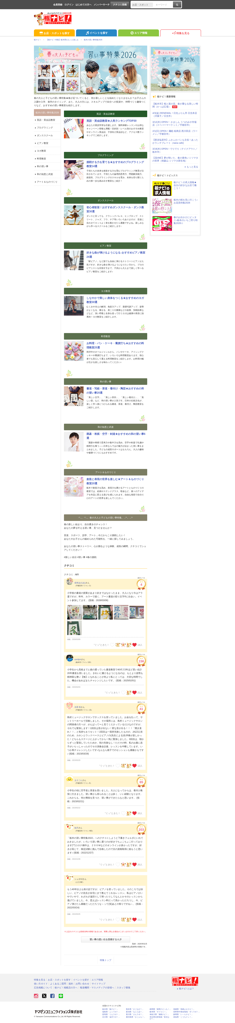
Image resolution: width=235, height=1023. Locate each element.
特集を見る (180, 33)
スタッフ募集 (123, 987)
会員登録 (57, 4)
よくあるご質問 (58, 983)
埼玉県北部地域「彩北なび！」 (159, 1018)
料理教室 (40, 158)
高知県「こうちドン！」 (183, 1017)
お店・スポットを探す (54, 33)
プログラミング (43, 127)
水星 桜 (77, 707)
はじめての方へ (84, 4)
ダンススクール (43, 135)
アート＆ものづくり (45, 181)
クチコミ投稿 (120, 4)
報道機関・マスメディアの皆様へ (97, 987)
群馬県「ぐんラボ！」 (111, 1014)
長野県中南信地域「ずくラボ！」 (186, 1012)
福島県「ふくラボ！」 (111, 1012)
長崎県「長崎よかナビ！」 (184, 1009)
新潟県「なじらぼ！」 (135, 1012)
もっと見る (191, 166)
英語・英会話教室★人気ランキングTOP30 (111, 120)
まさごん (78, 780)
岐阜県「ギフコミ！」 (159, 1012)
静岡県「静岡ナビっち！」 (160, 1009)
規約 (71, 983)
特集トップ (105, 960)
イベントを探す (96, 33)
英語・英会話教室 (44, 120)
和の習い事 (41, 166)
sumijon (77, 659)
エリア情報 (138, 33)
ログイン (69, 4)
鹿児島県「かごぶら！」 (136, 1017)
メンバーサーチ (102, 4)
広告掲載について (43, 987)
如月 (76, 828)
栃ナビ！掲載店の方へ (66, 987)
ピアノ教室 (41, 143)
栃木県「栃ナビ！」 (110, 1009)
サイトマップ (98, 983)
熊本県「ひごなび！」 (135, 1009)
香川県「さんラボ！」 (135, 1014)
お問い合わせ (82, 983)
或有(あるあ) (80, 583)
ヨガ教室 (40, 150)
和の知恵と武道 (43, 174)
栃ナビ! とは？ (185, 988)
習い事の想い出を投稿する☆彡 (106, 939)
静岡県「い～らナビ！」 (183, 1014)
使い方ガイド (41, 983)
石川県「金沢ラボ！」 (111, 1017)
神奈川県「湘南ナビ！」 (159, 1014)
